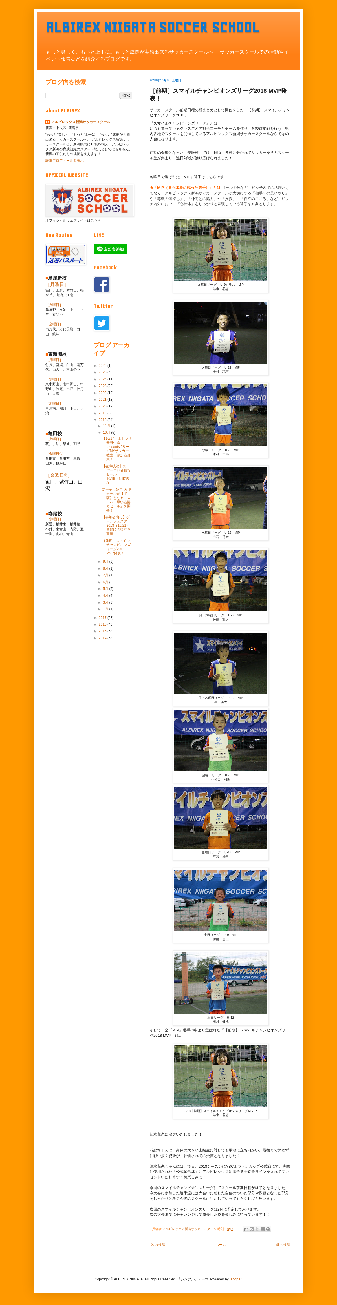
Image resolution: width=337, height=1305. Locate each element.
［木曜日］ (54, 404)
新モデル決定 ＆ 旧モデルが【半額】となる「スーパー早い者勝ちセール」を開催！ (117, 500)
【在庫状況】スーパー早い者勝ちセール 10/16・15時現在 (116, 474)
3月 (106, 602)
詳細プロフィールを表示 (64, 160)
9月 (106, 561)
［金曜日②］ (58, 475)
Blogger (235, 1279)
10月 (107, 433)
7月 (106, 575)
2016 (103, 624)
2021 (103, 400)
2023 (103, 386)
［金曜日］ (54, 324)
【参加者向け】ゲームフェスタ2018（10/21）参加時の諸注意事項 (116, 525)
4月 (106, 595)
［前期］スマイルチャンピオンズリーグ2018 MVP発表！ (116, 547)
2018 (103, 420)
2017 (103, 618)
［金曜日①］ (55, 454)
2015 (103, 631)
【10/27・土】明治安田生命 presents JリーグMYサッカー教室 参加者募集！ (116, 448)
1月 (106, 609)
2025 (103, 372)
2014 (103, 638)
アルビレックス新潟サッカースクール (80, 122)
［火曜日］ (54, 305)
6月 (106, 582)
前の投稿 (283, 1245)
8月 (106, 568)
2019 (103, 413)
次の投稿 (158, 1245)
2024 (103, 379)
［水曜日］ (54, 379)
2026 (103, 366)
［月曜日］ (57, 284)
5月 (106, 589)
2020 (103, 406)
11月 (107, 426)
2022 (103, 393)
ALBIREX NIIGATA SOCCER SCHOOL (152, 27)
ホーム (220, 1245)
